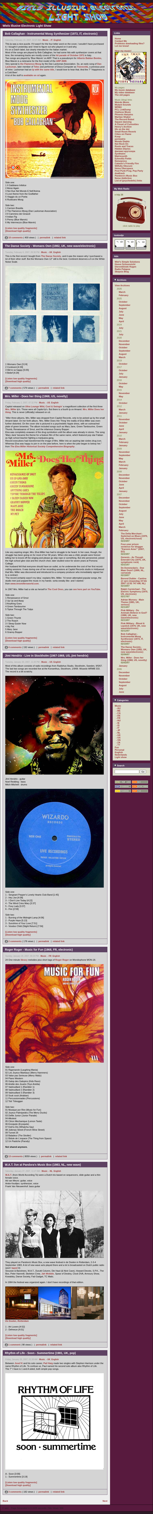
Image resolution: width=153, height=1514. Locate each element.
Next (105, 1501)
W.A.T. (8, 1175)
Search (119, 765)
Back (5, 1501)
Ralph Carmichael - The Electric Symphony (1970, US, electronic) (134, 591)
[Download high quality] (18, 231)
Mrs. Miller (10, 409)
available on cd (32, 75)
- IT (50, 40)
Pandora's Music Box (126, 175)
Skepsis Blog (122, 271)
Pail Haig (48, 1363)
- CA (118, 713)
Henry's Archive (123, 126)
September (124, 305)
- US (48, 403)
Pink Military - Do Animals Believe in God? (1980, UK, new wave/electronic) (134, 614)
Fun (117, 747)
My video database (125, 92)
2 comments (13, 941)
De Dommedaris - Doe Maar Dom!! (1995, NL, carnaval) (132, 570)
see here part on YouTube (86, 589)
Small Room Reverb (125, 131)
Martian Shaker (123, 117)
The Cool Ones (55, 589)
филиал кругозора (125, 151)
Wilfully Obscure (123, 166)
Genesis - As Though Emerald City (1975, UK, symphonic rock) (133, 559)
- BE (118, 710)
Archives (120, 280)
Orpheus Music (123, 112)
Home (118, 38)
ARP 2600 (61, 61)
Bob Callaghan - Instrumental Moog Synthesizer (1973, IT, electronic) (132, 638)
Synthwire (120, 153)
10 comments (14, 237)
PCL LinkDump (123, 109)
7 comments (13, 388)
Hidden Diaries (122, 149)
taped (14, 1268)
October (123, 302)
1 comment (13, 1344)
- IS (117, 725)
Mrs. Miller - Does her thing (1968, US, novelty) (134, 658)
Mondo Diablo (122, 141)
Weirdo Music (122, 102)
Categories (121, 700)
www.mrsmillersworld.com (24, 583)
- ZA (118, 742)
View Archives (122, 285)
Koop (117, 136)
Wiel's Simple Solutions (127, 262)
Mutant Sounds (123, 104)
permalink (45, 237)
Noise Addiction (123, 178)
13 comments (14, 1156)
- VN (118, 740)
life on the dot (122, 129)
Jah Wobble (47, 1273)
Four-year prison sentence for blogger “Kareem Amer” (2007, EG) (132, 548)
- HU (118, 720)
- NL (50, 1171)
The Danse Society (51, 256)
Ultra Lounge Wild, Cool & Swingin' (43, 406)
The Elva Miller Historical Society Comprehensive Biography (42, 446)
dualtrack (120, 173)
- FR (49, 956)
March (122, 292)
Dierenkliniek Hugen (125, 266)
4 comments (13, 647)
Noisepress (121, 161)
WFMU (118, 107)
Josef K (19, 1363)
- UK (50, 252)
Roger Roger (62, 960)
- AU (118, 708)
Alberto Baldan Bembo (89, 58)
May (121, 318)
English (57, 40)
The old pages (122, 95)
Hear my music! (123, 51)
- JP (118, 730)
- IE (117, 723)
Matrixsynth (121, 156)
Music (45, 40)
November (124, 344)
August (123, 308)
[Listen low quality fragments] (21, 228)
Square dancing (123, 122)
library (24, 960)
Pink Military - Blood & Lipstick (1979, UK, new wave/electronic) (133, 625)
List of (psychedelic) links (128, 180)
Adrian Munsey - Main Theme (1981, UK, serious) (132, 602)
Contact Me (121, 41)
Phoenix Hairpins (124, 114)
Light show (121, 757)
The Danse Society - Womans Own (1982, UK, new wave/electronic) (134, 649)
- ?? (118, 745)
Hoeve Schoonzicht (125, 264)
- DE (118, 715)
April (121, 321)
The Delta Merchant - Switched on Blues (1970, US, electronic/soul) (134, 536)
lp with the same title (43, 69)
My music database (125, 90)
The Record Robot (124, 119)
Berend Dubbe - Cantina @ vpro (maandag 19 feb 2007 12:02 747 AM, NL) (134, 581)
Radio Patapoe (122, 269)
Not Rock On (121, 144)
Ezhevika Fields (123, 158)
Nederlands (121, 755)
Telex (36, 66)
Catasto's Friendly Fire (127, 163)
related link (60, 237)
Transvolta (82, 66)
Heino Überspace (124, 168)
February (123, 295)
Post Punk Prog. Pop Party (129, 171)
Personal (119, 750)
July (121, 311)
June (121, 315)
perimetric (120, 139)
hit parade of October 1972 (70, 55)
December (124, 341)
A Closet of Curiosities (127, 124)
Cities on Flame (123, 134)
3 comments (13, 1492)
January (123, 377)
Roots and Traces (124, 146)
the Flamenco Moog (30, 64)
